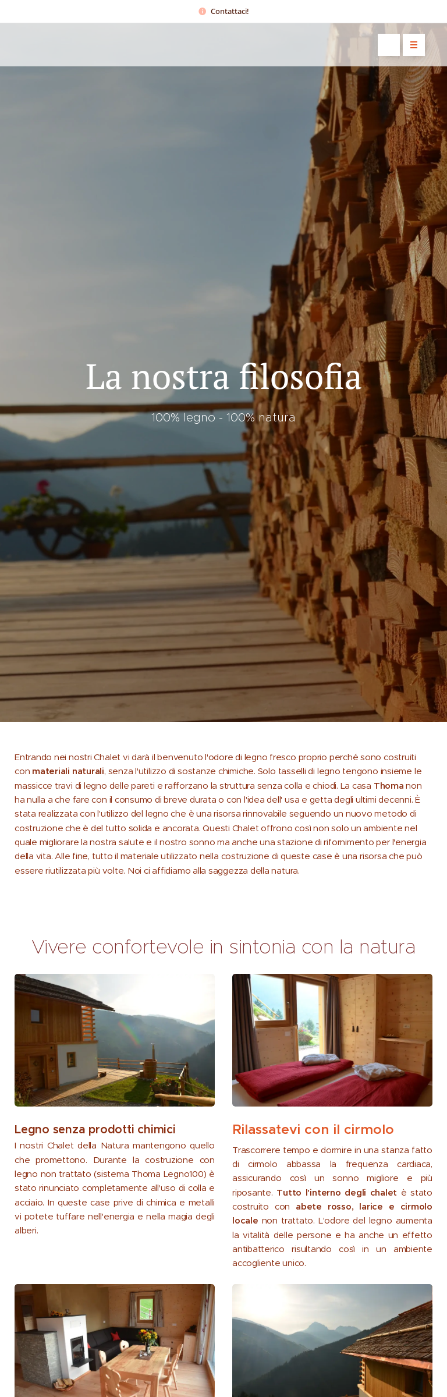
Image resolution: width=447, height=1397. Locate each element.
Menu (410, 45)
